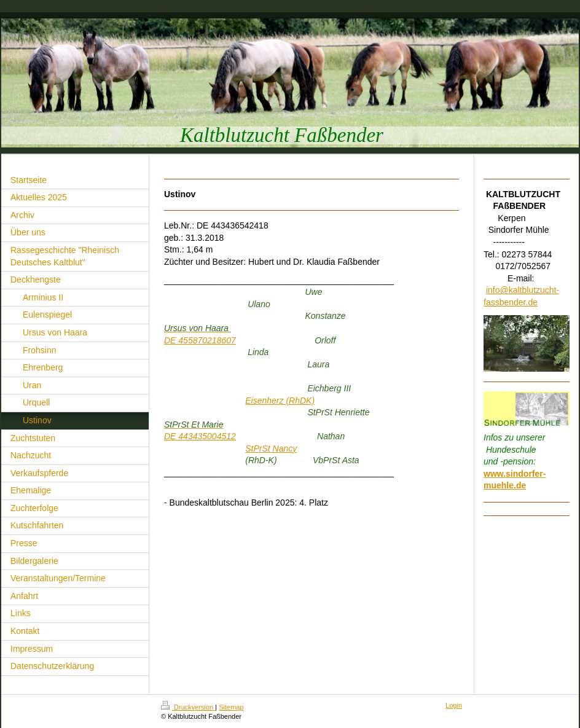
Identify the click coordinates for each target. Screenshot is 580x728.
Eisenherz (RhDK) (280, 400)
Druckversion (188, 707)
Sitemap (231, 707)
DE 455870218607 (200, 340)
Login (453, 705)
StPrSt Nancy (271, 448)
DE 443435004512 (200, 436)
